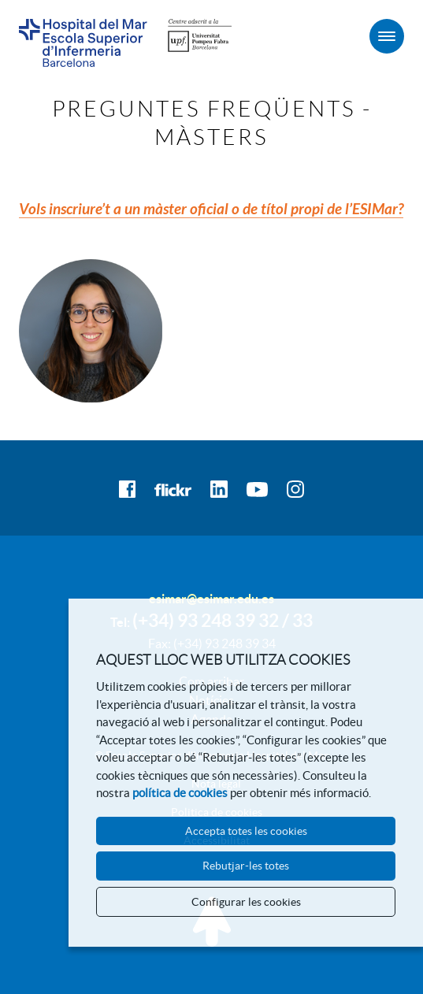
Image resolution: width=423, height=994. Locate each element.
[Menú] (386, 36)
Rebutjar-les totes (245, 865)
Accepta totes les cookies (246, 831)
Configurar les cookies (246, 902)
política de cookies (180, 792)
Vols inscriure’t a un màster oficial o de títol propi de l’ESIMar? (211, 209)
